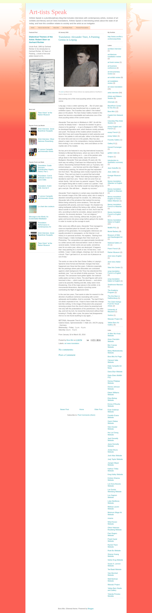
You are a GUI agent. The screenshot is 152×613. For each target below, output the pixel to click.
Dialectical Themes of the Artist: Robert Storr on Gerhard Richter (41, 39)
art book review (113, 62)
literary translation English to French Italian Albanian (114, 199)
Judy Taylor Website (115, 459)
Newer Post (64, 409)
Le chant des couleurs (46, 206)
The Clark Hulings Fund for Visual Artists (114, 304)
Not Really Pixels (67, 27)
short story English (115, 256)
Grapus (110, 157)
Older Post (98, 409)
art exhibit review (114, 77)
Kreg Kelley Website (115, 474)
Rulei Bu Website (114, 550)
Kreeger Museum (114, 175)
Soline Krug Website (115, 560)
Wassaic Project (114, 319)
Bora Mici (111, 111)
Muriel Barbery (113, 231)
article (62, 91)
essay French (113, 132)
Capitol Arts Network (115, 115)
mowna (110, 518)
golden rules (112, 153)
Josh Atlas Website (115, 455)
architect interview (114, 49)
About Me (56, 27)
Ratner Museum (114, 252)
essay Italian (112, 136)
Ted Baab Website (114, 569)
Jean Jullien (112, 172)
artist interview (113, 93)
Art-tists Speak (48, 11)
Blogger (91, 609)
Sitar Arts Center (114, 267)
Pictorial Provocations (82, 27)
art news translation (71, 343)
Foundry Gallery (114, 140)
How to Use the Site (43, 27)
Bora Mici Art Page (115, 356)
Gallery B (111, 143)
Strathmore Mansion (115, 285)
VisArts (110, 315)
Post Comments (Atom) (86, 415)
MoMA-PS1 (112, 228)
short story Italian (114, 262)
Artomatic (111, 102)
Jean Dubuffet (113, 168)
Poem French (113, 249)
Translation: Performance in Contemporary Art (44, 225)
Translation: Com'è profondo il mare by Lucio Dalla (45, 178)
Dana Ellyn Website (115, 372)
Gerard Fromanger (115, 147)
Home (32, 27)
